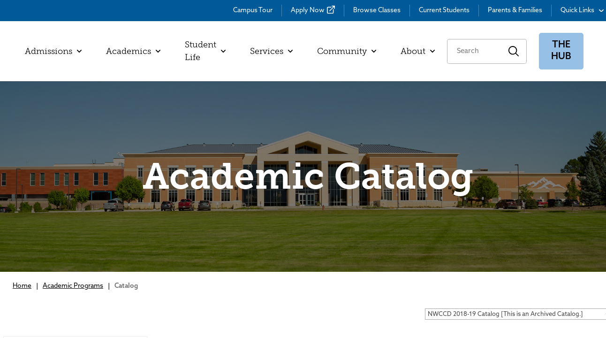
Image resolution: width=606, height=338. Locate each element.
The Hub (561, 50)
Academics (133, 51)
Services (271, 51)
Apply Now (308, 10)
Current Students (444, 10)
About (418, 51)
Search (514, 51)
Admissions (53, 51)
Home (22, 286)
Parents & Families (515, 10)
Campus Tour (253, 10)
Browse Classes (377, 10)
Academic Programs (73, 286)
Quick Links (582, 10)
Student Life (205, 50)
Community (346, 51)
